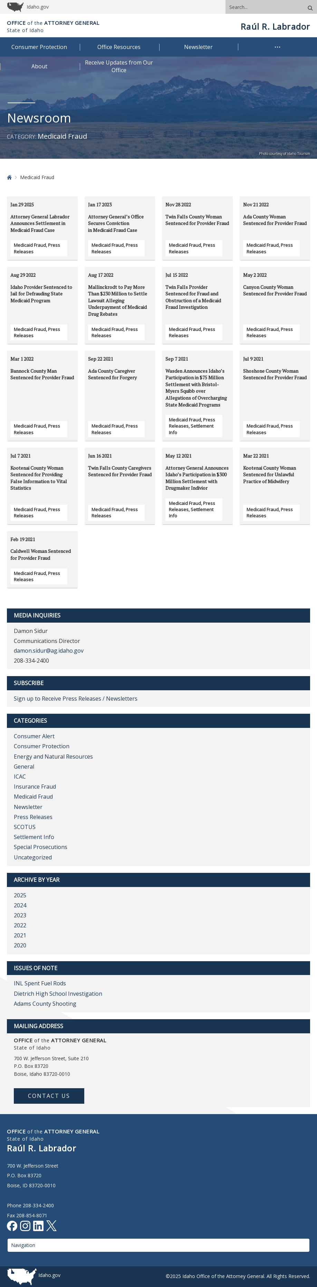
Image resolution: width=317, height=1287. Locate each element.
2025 (20, 895)
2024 (20, 905)
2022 (20, 925)
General (24, 766)
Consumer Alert (34, 736)
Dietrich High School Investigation (58, 993)
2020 (20, 945)
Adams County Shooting (45, 1003)
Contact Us (49, 1096)
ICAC (20, 776)
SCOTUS (25, 827)
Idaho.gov (49, 1275)
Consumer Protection (41, 746)
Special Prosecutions (40, 847)
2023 (20, 915)
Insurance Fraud (35, 786)
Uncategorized (33, 857)
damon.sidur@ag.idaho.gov (49, 650)
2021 (20, 935)
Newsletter (28, 807)
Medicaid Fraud (30, 245)
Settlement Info (34, 837)
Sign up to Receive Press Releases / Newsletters (75, 698)
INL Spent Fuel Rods (40, 983)
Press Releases (33, 817)
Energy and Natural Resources (53, 756)
